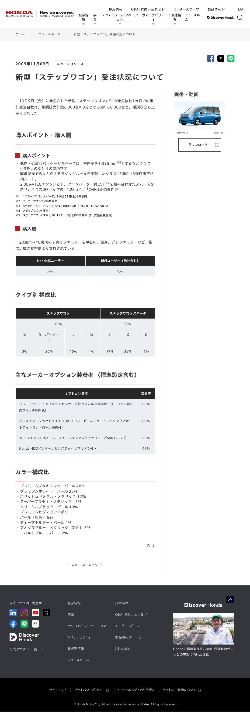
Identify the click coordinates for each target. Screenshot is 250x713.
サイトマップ (57, 691)
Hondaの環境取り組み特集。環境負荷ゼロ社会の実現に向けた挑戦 (203, 653)
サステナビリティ (154, 17)
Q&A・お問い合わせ (148, 4)
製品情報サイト (126, 638)
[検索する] (242, 17)
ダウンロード (198, 144)
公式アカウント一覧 (23, 650)
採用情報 (116, 4)
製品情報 (216, 4)
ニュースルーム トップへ (87, 565)
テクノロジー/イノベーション (120, 17)
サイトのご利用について (179, 691)
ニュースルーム (195, 17)
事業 (95, 17)
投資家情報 (175, 17)
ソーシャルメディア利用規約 (135, 691)
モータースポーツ (186, 4)
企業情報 (83, 17)
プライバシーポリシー (89, 691)
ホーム (20, 34)
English (123, 650)
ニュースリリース (70, 64)
